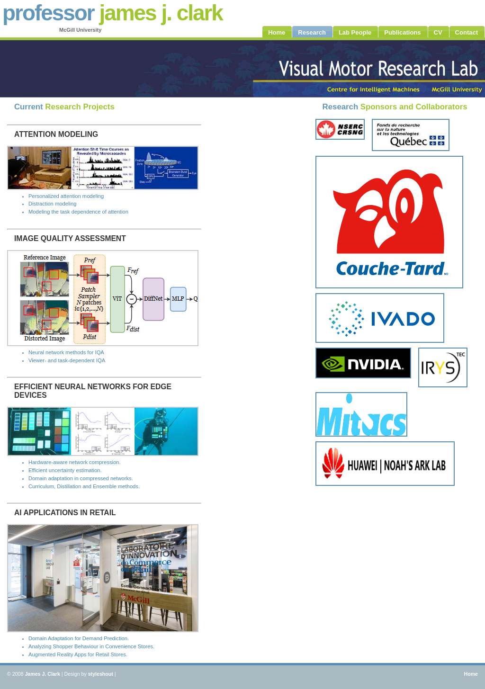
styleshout (100, 674)
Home (471, 674)
